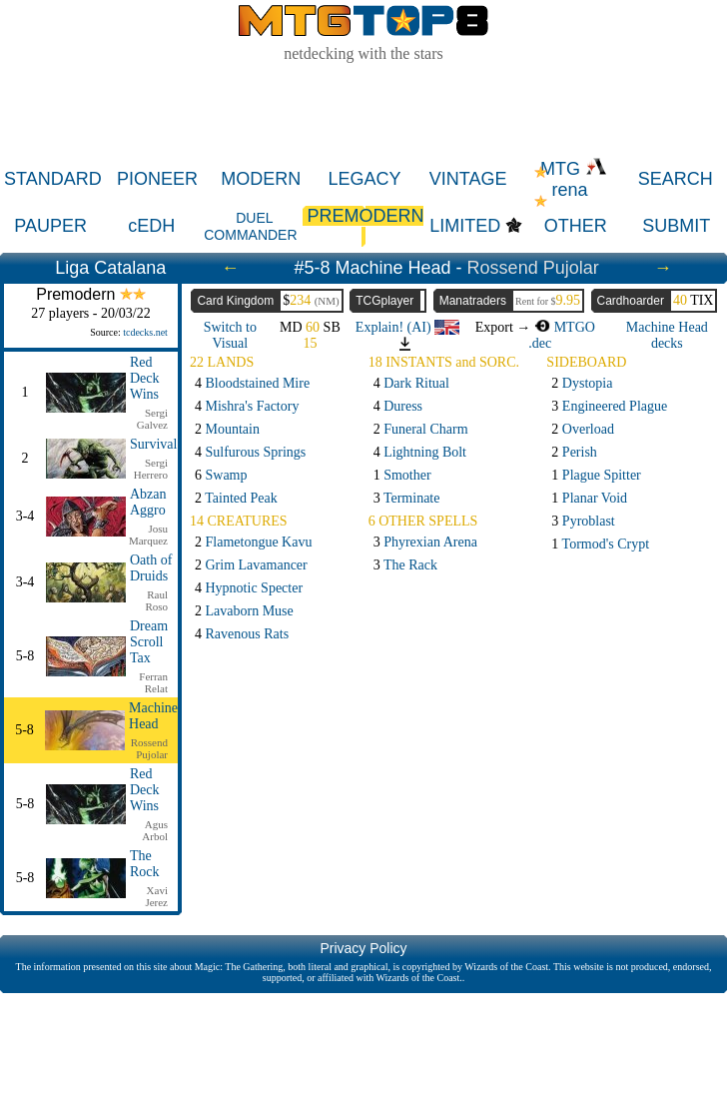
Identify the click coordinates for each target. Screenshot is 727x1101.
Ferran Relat (153, 682)
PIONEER (157, 179)
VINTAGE (468, 179)
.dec (539, 343)
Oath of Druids (151, 567)
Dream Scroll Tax (149, 641)
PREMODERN (363, 226)
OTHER (575, 226)
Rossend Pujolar (533, 268)
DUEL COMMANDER (250, 226)
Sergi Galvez (152, 419)
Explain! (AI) (407, 327)
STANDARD (53, 179)
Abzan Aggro (148, 502)
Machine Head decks (667, 335)
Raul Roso (156, 600)
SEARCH (675, 179)
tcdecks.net (145, 332)
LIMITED (464, 226)
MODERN (261, 179)
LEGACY (364, 179)
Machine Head (153, 715)
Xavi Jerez (156, 896)
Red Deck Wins (145, 378)
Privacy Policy (363, 948)
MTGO (564, 327)
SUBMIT (676, 226)
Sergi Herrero (151, 469)
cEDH (151, 226)
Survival (153, 444)
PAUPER (50, 226)
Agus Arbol (155, 830)
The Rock (145, 863)
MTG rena (573, 179)
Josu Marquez (148, 535)
